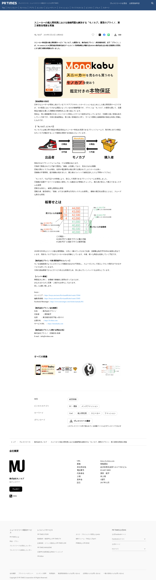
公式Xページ (116, 544)
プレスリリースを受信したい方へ (21, 546)
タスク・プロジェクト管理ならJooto (88, 534)
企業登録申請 (134, 3)
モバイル (23, 7)
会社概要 (13, 573)
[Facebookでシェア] (104, 35)
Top (3, 7)
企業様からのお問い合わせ (91, 573)
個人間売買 (82, 413)
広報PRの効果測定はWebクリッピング (50, 552)
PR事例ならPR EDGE (82, 543)
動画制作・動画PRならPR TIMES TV (49, 539)
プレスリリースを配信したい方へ (21, 550)
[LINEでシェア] (109, 35)
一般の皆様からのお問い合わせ (113, 573)
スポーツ (106, 7)
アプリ (31, 7)
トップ (13, 442)
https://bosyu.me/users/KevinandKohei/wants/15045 (62, 298)
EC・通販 (73, 406)
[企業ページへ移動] (17, 466)
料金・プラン (14, 541)
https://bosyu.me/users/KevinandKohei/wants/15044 (62, 295)
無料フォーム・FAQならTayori (86, 539)
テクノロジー (12, 7)
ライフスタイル (77, 7)
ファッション (64, 7)
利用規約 (52, 573)
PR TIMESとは (14, 537)
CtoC (71, 413)
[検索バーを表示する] (152, 3)
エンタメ (40, 7)
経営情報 (73, 399)
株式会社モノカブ (40, 442)
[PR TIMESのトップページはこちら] (30, 3)
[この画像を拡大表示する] (44, 370)
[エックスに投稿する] (100, 35)
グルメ (97, 7)
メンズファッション (89, 406)
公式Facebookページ (119, 534)
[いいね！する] (93, 35)
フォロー (16, 489)
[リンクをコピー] (120, 35)
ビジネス (89, 7)
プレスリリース (24, 442)
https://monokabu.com (55, 324)
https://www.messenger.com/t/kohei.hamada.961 (67, 302)
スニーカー (95, 413)
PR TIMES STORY (43, 534)
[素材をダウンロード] (115, 35)
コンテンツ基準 (41, 573)
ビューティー (51, 7)
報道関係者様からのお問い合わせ (69, 573)
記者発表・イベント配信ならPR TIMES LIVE (51, 543)
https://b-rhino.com (51, 320)
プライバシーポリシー (26, 573)
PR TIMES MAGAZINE (44, 547)
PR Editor (40, 556)
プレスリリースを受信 (118, 3)
